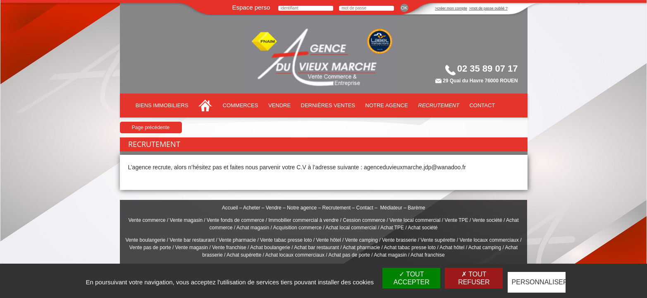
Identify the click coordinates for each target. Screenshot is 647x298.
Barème (416, 208)
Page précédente (151, 127)
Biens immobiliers (162, 105)
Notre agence (386, 105)
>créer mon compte (451, 8)
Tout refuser (473, 278)
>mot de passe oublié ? (488, 8)
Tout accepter (412, 278)
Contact (482, 105)
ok (404, 7)
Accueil (230, 208)
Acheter (251, 208)
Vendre (279, 105)
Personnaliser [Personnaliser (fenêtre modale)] (539, 282)
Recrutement (438, 105)
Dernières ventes (328, 105)
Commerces (240, 105)
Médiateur (391, 208)
